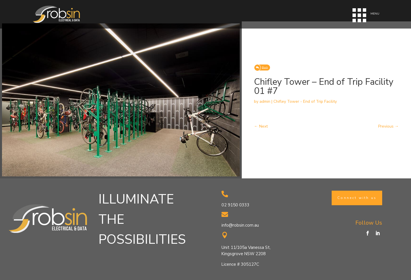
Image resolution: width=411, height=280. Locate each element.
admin (264, 101)
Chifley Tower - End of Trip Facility (305, 101)
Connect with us (356, 198)
